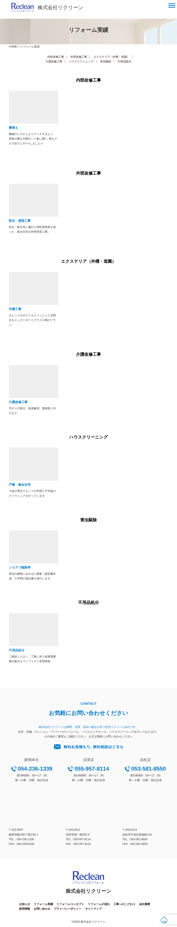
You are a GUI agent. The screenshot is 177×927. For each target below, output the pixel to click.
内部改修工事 (55, 56)
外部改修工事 (78, 56)
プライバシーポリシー (67, 908)
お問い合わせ (42, 908)
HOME (13, 46)
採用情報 (24, 908)
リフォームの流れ (99, 904)
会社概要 (144, 904)
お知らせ (24, 904)
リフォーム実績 (43, 904)
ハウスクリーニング (81, 61)
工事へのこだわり (124, 904)
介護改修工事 (54, 61)
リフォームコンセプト (70, 904)
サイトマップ (93, 908)
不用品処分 (124, 61)
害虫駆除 (105, 61)
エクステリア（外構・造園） (111, 56)
